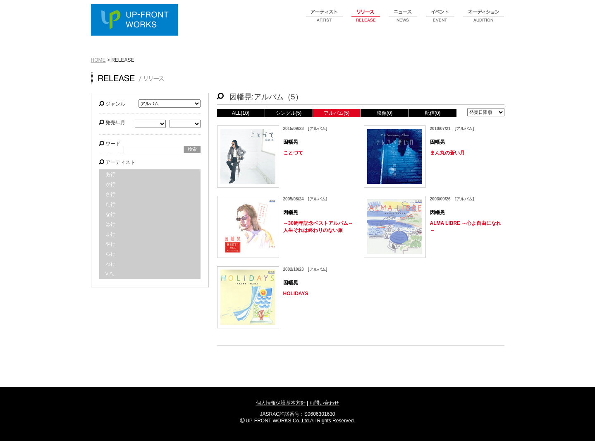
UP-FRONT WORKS (136, 20)
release (365, 20)
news (403, 20)
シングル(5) (289, 113)
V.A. (110, 274)
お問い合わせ (324, 403)
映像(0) (385, 113)
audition (483, 20)
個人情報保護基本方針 (281, 403)
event (440, 20)
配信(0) (433, 113)
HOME (98, 60)
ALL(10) (241, 113)
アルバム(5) (337, 113)
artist (324, 20)
